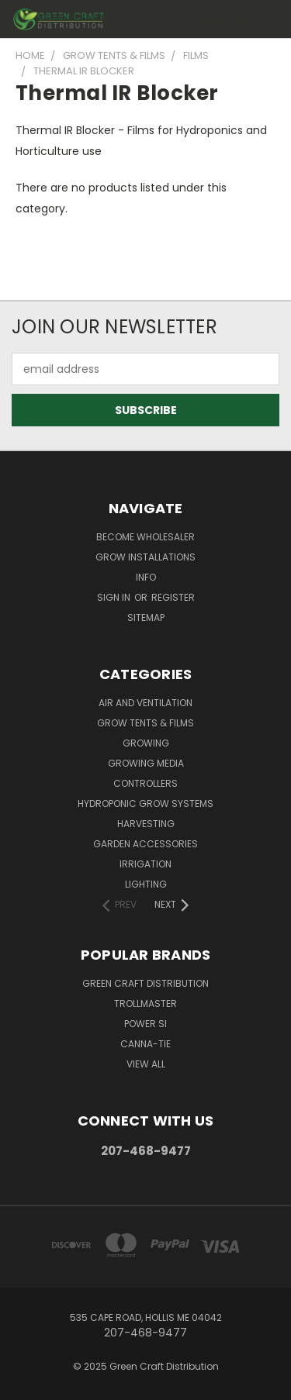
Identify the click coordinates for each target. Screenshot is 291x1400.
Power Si (145, 1023)
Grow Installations (145, 557)
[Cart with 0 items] (244, 19)
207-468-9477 (146, 1151)
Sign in (115, 597)
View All (145, 1064)
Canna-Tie (145, 1043)
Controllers (145, 783)
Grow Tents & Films (145, 722)
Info (146, 577)
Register (173, 597)
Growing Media (146, 763)
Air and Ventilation (145, 702)
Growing (146, 743)
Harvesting (146, 823)
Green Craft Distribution (145, 983)
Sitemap (146, 617)
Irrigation (145, 864)
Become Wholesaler (145, 536)
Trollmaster (145, 1003)
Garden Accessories (145, 843)
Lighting (146, 884)
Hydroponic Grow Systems (145, 803)
